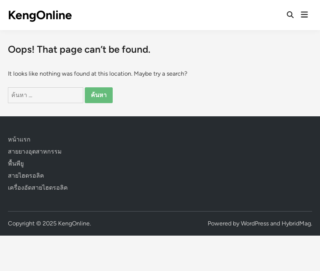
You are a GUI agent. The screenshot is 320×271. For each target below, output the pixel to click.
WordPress (255, 223)
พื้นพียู (16, 163)
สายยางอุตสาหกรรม (35, 151)
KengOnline (40, 15)
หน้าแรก (19, 139)
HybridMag (296, 223)
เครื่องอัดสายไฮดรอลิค (38, 187)
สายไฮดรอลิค (26, 175)
